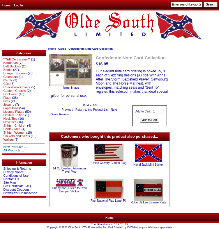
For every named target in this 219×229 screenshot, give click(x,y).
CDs (6, 83)
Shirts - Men (11, 129)
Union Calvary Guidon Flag (108, 162)
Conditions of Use (16, 175)
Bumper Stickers (15, 73)
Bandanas (10, 63)
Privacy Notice (13, 172)
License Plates (13, 111)
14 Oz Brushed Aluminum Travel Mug (69, 170)
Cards (62, 48)
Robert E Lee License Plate (148, 202)
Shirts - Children (14, 125)
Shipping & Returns (17, 168)
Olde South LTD (77, 227)
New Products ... (15, 147)
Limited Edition (13, 115)
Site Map (9, 182)
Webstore (153, 227)
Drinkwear (10, 94)
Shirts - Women (14, 132)
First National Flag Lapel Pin (109, 200)
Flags (7, 97)
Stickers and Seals (16, 136)
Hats (6, 101)
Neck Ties (10, 118)
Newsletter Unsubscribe (20, 193)
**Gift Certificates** (16, 59)
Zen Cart (108, 227)
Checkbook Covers (16, 87)
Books (7, 69)
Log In (18, 5)
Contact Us (11, 179)
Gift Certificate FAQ (17, 186)
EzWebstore (134, 227)
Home (6, 5)
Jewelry (8, 104)
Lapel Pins (10, 108)
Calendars (10, 76)
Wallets (8, 139)
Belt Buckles (12, 66)
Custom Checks (14, 90)
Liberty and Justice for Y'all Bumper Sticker (69, 190)
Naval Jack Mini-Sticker (148, 164)
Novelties (9, 122)
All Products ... (13, 150)
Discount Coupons (16, 189)
